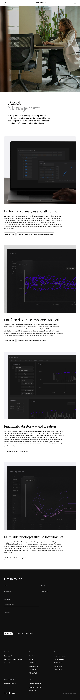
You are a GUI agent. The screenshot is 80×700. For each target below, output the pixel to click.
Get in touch (9, 3)
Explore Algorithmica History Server (16, 451)
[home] (40, 3)
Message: (7, 612)
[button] (74, 3)
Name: (6, 586)
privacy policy (29, 633)
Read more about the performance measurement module (35, 234)
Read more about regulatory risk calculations (32, 340)
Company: (7, 599)
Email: (43, 586)
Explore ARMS (9, 234)
